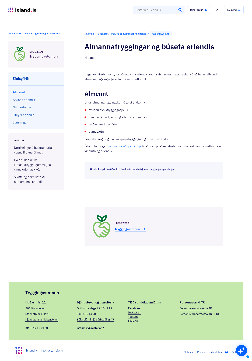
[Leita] (180, 10)
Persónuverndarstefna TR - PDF (200, 314)
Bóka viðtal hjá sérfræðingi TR (95, 319)
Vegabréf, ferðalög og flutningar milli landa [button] (34, 33)
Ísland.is (32, 350)
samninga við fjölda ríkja (124, 146)
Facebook (134, 308)
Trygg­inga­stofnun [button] (130, 229)
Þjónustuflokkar (52, 350)
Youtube (133, 316)
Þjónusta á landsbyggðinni (41, 319)
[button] (198, 10)
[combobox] (158, 10)
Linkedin (133, 321)
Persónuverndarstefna (209, 352)
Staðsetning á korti (37, 314)
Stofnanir (189, 352)
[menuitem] (36, 92)
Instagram (134, 312)
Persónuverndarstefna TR (196, 308)
